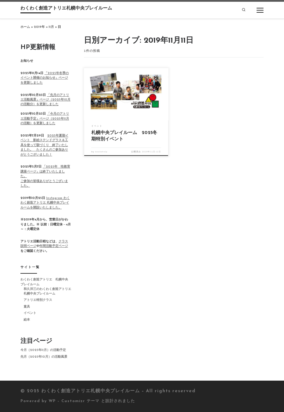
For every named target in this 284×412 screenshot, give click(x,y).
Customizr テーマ (80, 401)
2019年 (39, 27)
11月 (51, 27)
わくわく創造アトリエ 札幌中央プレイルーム (44, 282)
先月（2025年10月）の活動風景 (43, 357)
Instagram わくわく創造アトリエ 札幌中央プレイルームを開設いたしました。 (45, 203)
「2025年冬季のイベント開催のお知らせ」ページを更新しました (44, 78)
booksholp (101, 152)
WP (52, 401)
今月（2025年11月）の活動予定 (43, 350)
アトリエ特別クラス (38, 300)
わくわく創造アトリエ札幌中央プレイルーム (90, 391)
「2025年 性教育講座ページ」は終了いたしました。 (45, 171)
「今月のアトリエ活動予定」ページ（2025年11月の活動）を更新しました (44, 119)
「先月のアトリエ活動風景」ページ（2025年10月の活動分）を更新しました (45, 100)
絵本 (27, 320)
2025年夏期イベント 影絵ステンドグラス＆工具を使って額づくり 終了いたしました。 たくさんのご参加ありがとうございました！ (44, 145)
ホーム (25, 27)
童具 (27, 306)
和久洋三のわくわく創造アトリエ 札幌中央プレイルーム (47, 291)
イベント (30, 313)
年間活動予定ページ (53, 246)
